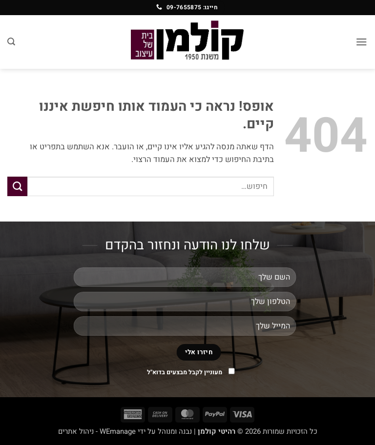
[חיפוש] (11, 41)
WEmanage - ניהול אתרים (97, 431)
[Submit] (17, 186)
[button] (361, 42)
